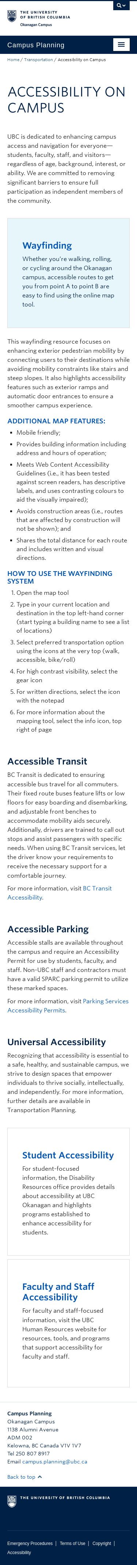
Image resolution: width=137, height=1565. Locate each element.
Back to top (24, 1477)
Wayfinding (47, 245)
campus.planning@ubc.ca (54, 1462)
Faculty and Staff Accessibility (58, 1292)
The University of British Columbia (50, 15)
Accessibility (19, 1552)
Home (13, 59)
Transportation (38, 59)
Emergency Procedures (30, 1543)
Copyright (101, 1543)
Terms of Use (72, 1543)
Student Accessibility (68, 1155)
